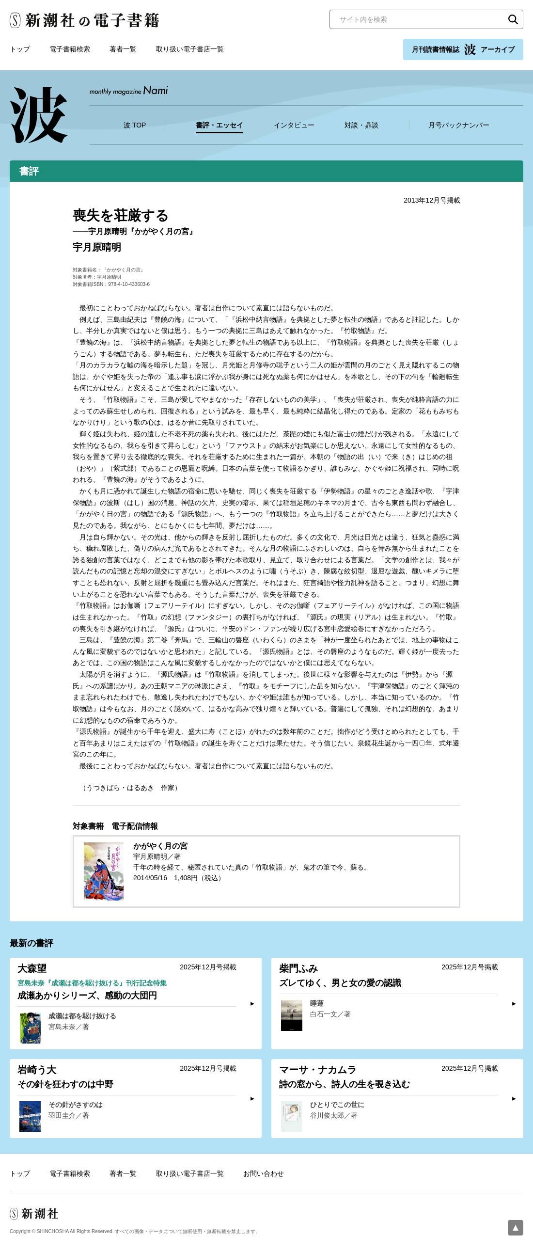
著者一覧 (123, 49)
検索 (513, 19)
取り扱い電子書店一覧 (190, 49)
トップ (20, 49)
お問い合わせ (263, 1173)
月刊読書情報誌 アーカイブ (463, 49)
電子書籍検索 (69, 49)
